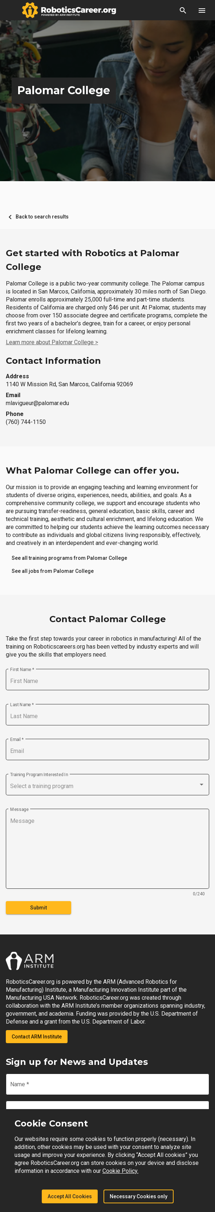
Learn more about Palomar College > (52, 342)
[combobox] (107, 786)
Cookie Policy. (120, 1170)
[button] (183, 10)
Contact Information (53, 360)
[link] (69, 558)
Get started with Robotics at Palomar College (92, 260)
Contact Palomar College (107, 619)
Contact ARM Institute (37, 1037)
